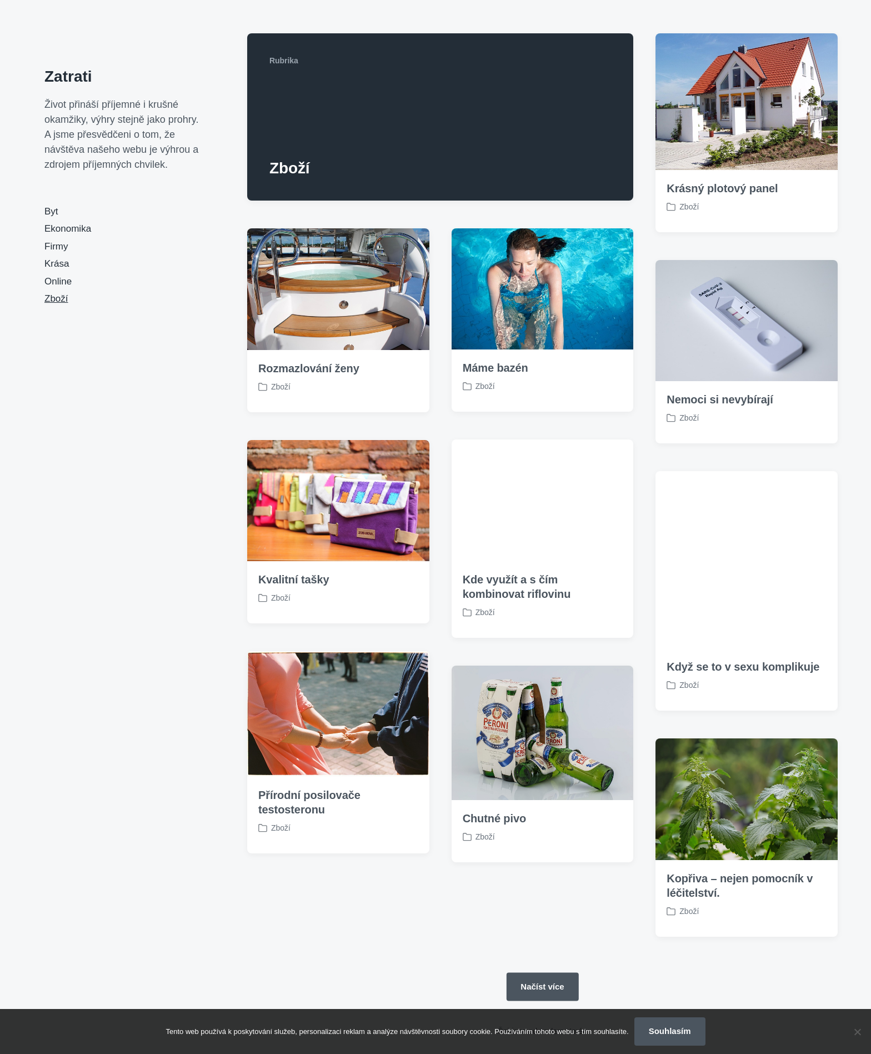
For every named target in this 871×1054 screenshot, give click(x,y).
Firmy (56, 246)
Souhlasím (670, 1031)
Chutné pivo (494, 877)
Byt (51, 211)
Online (58, 281)
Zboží (56, 298)
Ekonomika (67, 228)
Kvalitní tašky (293, 638)
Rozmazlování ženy (308, 368)
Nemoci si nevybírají (720, 399)
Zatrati (68, 76)
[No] (857, 1031)
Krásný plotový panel (722, 188)
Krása (56, 263)
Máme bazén (495, 368)
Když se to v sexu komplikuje (743, 726)
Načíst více (542, 986)
